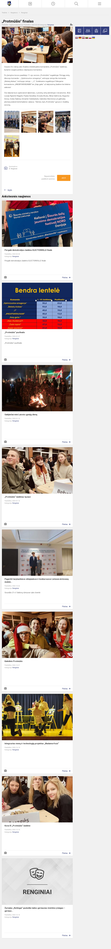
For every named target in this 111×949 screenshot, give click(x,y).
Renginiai (24, 13)
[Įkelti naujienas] (30, 4)
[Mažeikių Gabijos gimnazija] (9, 3)
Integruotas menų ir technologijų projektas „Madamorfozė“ (32, 743)
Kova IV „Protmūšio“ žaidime (17, 826)
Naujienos (14, 13)
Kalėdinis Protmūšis (14, 661)
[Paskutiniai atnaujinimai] (53, 4)
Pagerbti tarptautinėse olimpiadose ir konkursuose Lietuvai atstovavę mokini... (37, 580)
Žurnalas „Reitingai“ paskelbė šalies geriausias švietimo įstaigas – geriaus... (35, 909)
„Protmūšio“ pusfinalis (15, 332)
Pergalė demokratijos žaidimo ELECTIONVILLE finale (28, 250)
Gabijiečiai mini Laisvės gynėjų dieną (21, 414)
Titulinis (4, 13)
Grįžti (10, 190)
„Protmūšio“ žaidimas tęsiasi (18, 497)
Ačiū (64, 178)
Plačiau (65, 277)
